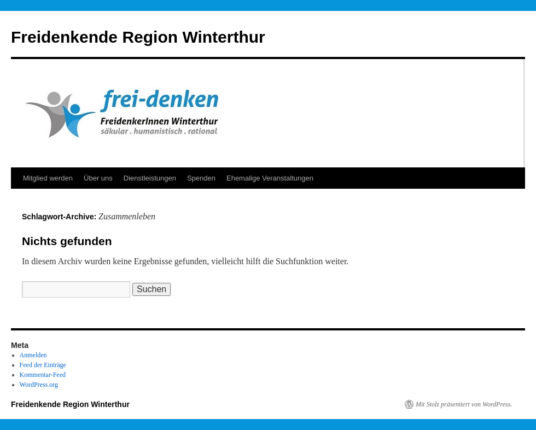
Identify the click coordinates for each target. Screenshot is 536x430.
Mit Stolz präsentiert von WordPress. (464, 404)
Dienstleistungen (150, 178)
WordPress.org (39, 384)
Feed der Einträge (43, 365)
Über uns (98, 178)
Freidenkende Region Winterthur (138, 37)
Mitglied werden (48, 178)
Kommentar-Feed (43, 375)
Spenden (201, 178)
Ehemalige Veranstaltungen (269, 178)
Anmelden (33, 355)
